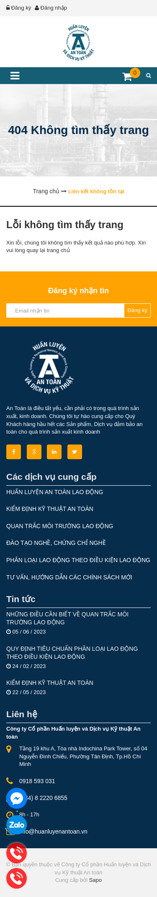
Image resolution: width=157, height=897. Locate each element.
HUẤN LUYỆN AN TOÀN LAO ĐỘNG (54, 492)
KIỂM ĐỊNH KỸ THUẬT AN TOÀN (49, 508)
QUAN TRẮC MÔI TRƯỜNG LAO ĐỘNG (59, 526)
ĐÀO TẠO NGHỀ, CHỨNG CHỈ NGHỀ (56, 542)
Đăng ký (21, 8)
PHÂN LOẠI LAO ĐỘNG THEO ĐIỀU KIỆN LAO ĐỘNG (78, 560)
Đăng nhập (54, 8)
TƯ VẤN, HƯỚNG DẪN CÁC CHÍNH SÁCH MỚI (69, 577)
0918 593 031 (37, 781)
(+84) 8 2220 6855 (43, 797)
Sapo (95, 880)
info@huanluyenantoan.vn (53, 831)
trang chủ (58, 250)
